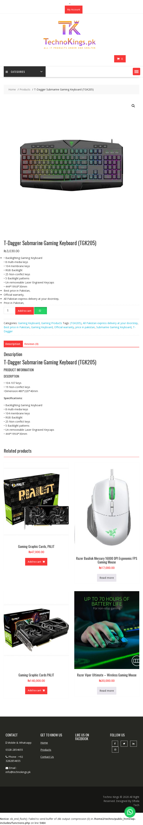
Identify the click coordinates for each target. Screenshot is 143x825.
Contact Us (47, 757)
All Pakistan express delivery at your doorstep (110, 323)
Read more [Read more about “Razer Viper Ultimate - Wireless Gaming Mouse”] (107, 690)
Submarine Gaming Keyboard (113, 327)
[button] (136, 71)
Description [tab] (12, 344)
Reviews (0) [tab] (31, 344)
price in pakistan (85, 327)
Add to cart (24, 310)
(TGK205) (75, 323)
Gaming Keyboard (29, 323)
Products (45, 749)
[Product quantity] (9, 310)
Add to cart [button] (34, 561)
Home (44, 742)
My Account (73, 9)
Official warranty (64, 327)
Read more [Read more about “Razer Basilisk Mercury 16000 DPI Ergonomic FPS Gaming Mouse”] (107, 577)
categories (15, 72)
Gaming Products (51, 323)
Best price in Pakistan (17, 327)
